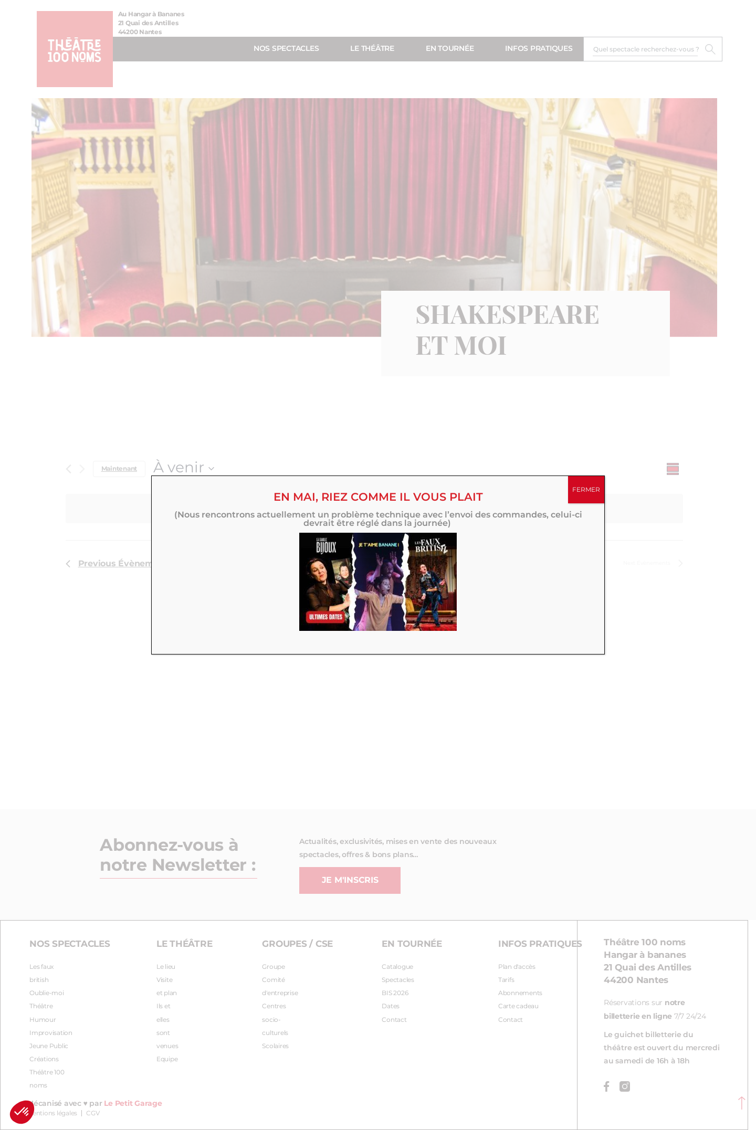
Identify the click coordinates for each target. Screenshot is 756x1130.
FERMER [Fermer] (586, 490)
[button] (22, 1112)
